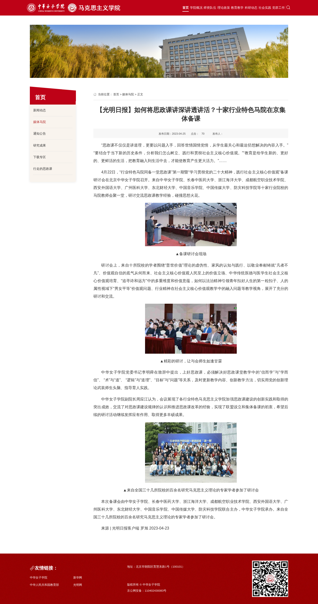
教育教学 (214, 8)
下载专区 (39, 157)
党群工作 (268, 8)
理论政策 (195, 8)
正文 (140, 94)
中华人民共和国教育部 (44, 584)
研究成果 (39, 145)
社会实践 (250, 8)
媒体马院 (39, 122)
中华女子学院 (38, 577)
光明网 (77, 584)
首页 (144, 8)
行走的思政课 (42, 169)
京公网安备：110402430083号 (146, 590)
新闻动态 (39, 110)
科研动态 (232, 8)
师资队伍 (177, 8)
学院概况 (159, 8)
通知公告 (39, 133)
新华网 (77, 577)
